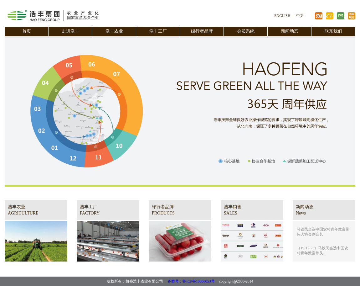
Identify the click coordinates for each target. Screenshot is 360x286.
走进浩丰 (70, 31)
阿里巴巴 (329, 15)
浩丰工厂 (158, 31)
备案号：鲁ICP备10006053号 (191, 281)
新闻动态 (289, 31)
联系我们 (333, 31)
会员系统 (246, 31)
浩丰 (340, 15)
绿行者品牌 (202, 31)
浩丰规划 (351, 15)
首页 (26, 31)
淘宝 (318, 15)
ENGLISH (282, 15)
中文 (300, 15)
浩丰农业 (114, 31)
